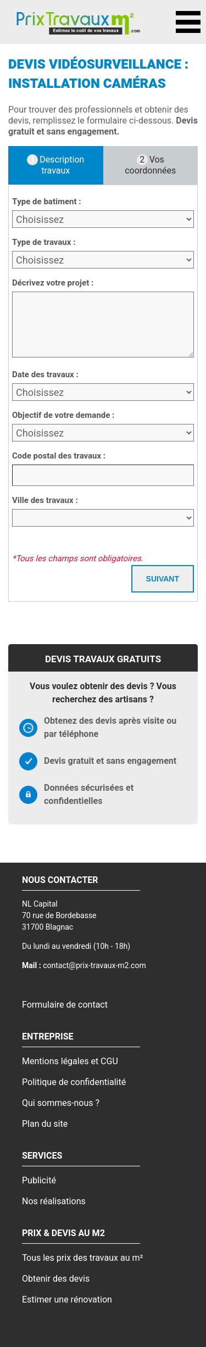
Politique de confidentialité (74, 1082)
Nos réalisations (54, 1201)
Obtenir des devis (56, 1278)
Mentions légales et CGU (70, 1061)
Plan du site (45, 1124)
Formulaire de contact (65, 1004)
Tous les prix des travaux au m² (82, 1258)
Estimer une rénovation (67, 1299)
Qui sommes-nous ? (60, 1103)
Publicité (39, 1180)
